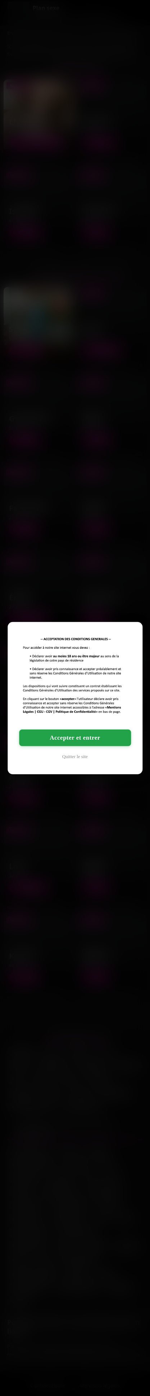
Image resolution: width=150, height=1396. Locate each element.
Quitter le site (75, 756)
